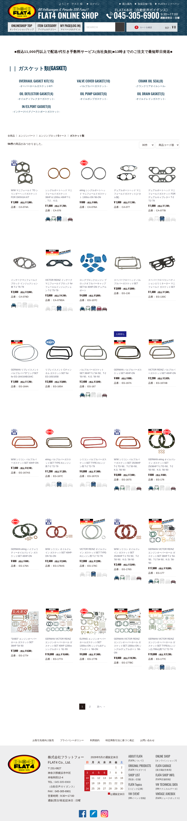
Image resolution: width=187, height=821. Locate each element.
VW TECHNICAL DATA (167, 786)
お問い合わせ (147, 740)
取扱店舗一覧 (145, 4)
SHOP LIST (134, 777)
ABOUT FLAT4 (135, 758)
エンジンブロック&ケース (52, 135)
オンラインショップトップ (22, 27)
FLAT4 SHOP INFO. (165, 777)
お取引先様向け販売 (43, 740)
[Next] (101, 707)
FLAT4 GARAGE (163, 767)
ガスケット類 (77, 135)
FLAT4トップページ (168, 4)
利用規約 (95, 740)
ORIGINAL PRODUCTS (139, 767)
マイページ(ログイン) (70, 27)
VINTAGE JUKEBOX (167, 796)
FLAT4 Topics (135, 786)
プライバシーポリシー (72, 740)
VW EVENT (137, 796)
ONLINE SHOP (166, 758)
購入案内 (127, 4)
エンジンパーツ (26, 135)
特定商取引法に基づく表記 (120, 740)
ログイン (94, 4)
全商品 (11, 135)
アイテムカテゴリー (47, 27)
